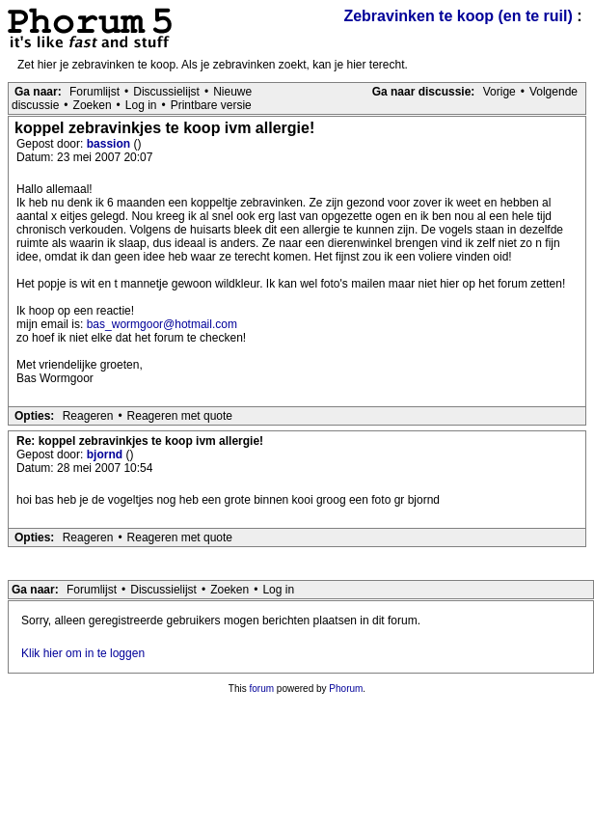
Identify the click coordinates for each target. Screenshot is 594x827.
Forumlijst (94, 91)
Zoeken (92, 105)
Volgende (553, 91)
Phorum (346, 688)
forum (262, 688)
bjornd (106, 454)
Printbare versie (211, 105)
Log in (141, 105)
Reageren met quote (179, 416)
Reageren (88, 416)
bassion (110, 144)
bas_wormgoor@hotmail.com (162, 324)
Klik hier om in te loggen (83, 653)
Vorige (499, 91)
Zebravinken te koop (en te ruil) (457, 16)
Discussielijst (166, 91)
